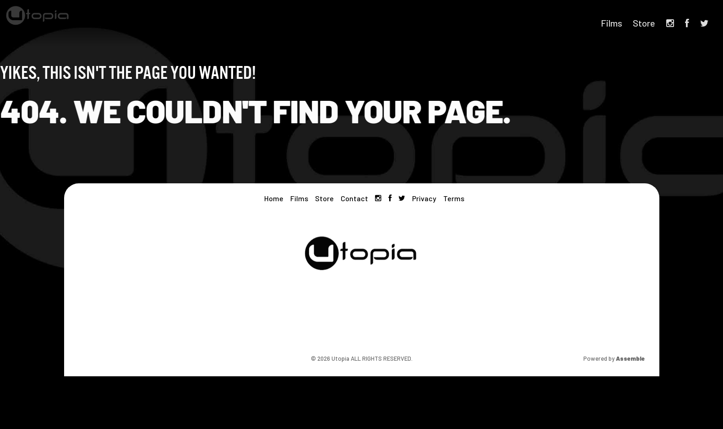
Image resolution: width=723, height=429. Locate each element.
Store (644, 22)
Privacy (424, 198)
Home (273, 198)
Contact (354, 198)
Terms (453, 198)
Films (611, 22)
